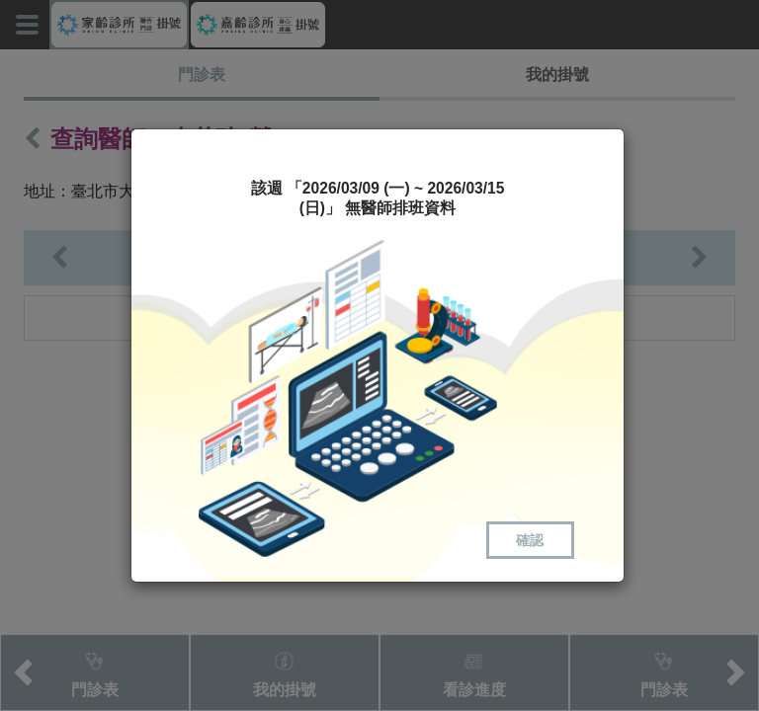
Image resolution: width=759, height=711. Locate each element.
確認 (530, 540)
